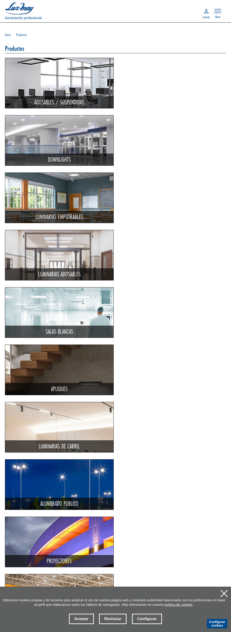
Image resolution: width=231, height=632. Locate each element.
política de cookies (178, 604)
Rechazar (112, 619)
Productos (21, 34)
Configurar (147, 619)
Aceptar (81, 619)
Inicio (8, 34)
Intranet (206, 17)
